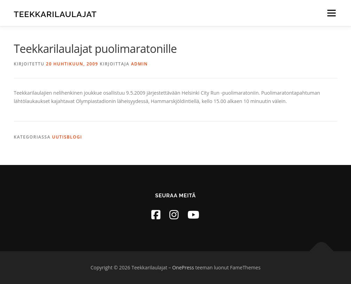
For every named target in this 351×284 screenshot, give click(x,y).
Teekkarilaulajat (55, 14)
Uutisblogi (67, 137)
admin (139, 64)
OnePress (183, 267)
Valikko (331, 13)
